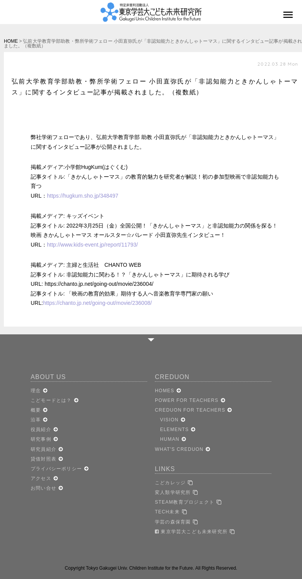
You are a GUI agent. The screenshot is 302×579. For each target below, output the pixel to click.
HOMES (164, 390)
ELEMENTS (172, 429)
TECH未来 (167, 511)
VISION (167, 419)
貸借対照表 (43, 459)
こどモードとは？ (51, 400)
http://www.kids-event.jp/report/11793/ (92, 244)
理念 (36, 390)
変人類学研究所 (173, 492)
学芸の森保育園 (173, 522)
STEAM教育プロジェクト (184, 502)
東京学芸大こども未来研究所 (191, 531)
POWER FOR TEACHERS (187, 400)
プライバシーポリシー (56, 468)
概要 (36, 410)
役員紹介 (41, 429)
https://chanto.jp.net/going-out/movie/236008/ (97, 303)
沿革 (36, 419)
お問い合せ (43, 488)
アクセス (41, 478)
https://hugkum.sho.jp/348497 (82, 195)
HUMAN (167, 439)
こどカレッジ (170, 482)
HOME (11, 41)
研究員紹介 (43, 449)
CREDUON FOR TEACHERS (190, 410)
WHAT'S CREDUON (179, 449)
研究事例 (41, 439)
